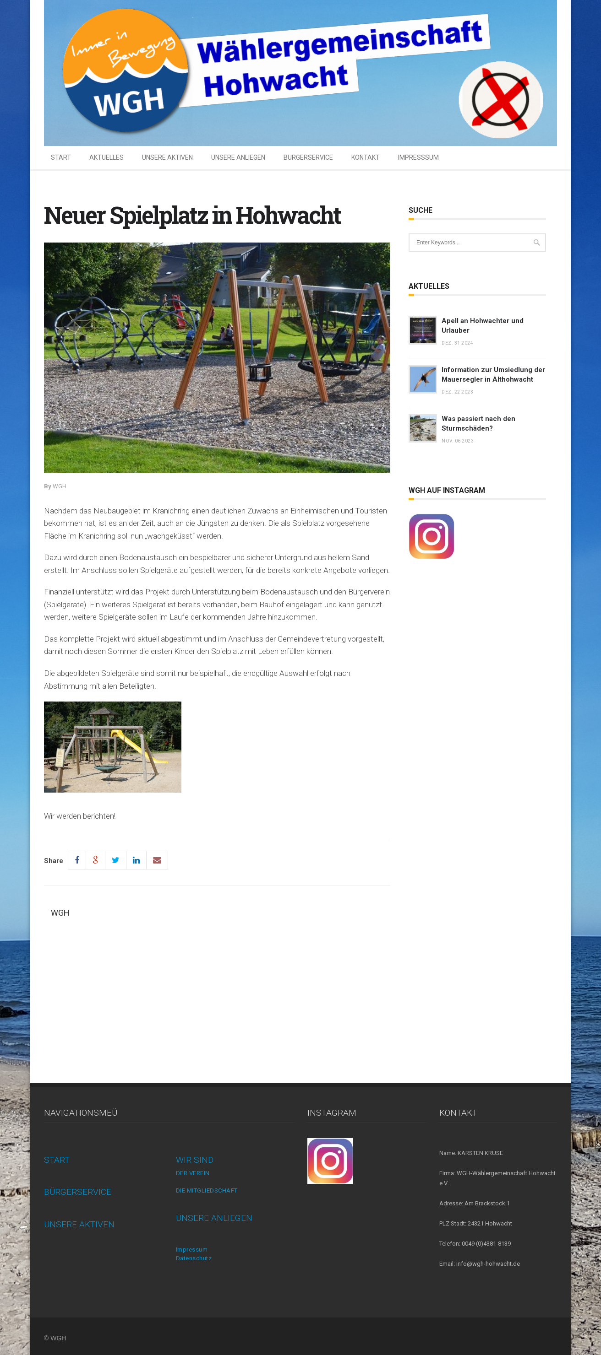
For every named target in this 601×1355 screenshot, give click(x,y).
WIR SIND (194, 1160)
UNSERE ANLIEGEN (238, 157)
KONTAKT (365, 157)
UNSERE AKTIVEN (167, 157)
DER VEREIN (193, 1173)
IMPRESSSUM (418, 157)
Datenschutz (194, 1258)
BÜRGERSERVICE (308, 157)
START (61, 157)
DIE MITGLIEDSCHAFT (207, 1190)
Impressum (192, 1249)
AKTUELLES (106, 157)
